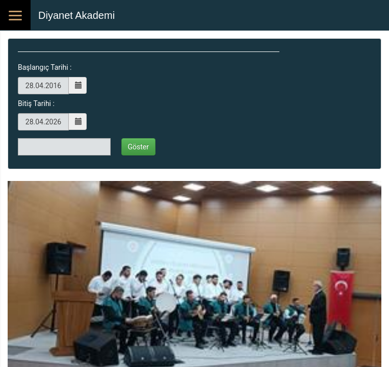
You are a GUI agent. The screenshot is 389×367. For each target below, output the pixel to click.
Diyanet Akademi (76, 15)
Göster (138, 147)
